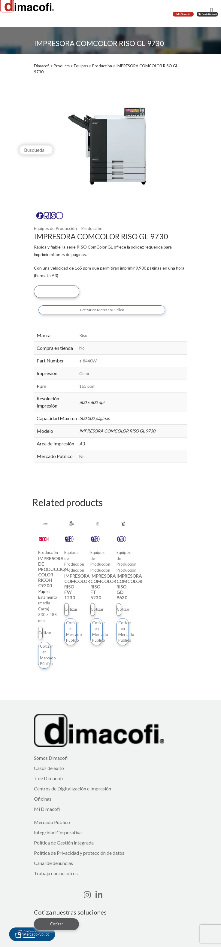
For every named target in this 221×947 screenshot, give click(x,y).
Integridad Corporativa (58, 832)
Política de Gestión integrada (64, 842)
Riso (83, 335)
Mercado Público (52, 822)
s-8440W (88, 360)
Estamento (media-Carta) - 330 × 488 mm (47, 609)
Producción (91, 228)
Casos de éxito (49, 768)
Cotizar (56, 291)
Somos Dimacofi (51, 758)
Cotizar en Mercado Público (102, 309)
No (82, 347)
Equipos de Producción (55, 228)
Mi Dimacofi (47, 809)
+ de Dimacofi (48, 778)
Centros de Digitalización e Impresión (72, 788)
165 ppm (87, 386)
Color (84, 373)
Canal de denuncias (53, 863)
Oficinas (42, 799)
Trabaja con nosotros (56, 873)
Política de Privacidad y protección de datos (79, 853)
